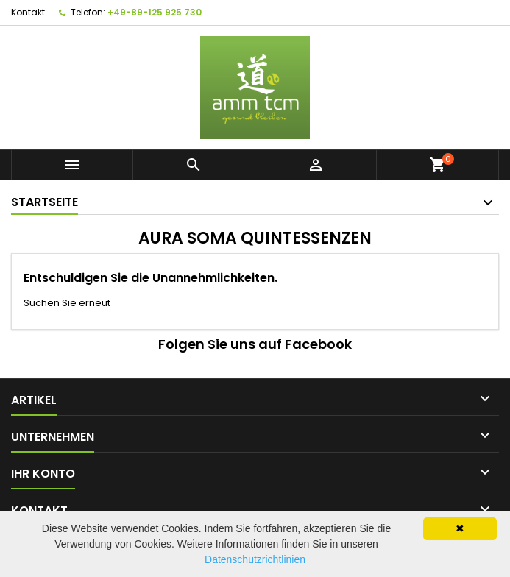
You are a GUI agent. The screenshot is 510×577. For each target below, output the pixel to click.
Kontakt (28, 12)
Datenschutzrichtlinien (255, 559)
